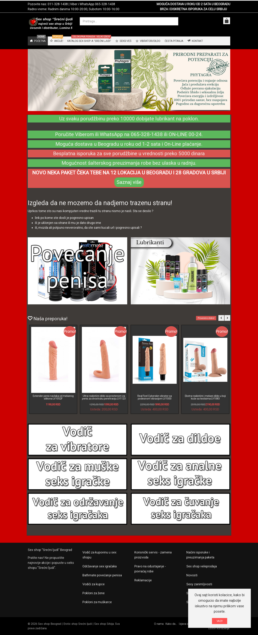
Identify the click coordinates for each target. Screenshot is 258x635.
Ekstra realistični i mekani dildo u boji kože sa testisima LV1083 (205, 397)
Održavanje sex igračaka (99, 566)
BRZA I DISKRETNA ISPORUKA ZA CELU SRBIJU (193, 9)
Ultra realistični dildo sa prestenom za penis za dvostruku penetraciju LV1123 (104, 397)
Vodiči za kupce (93, 584)
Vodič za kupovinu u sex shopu (99, 554)
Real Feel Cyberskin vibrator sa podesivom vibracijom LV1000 (154, 397)
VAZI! (220, 621)
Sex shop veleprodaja (201, 566)
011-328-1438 (58, 4)
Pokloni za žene (93, 593)
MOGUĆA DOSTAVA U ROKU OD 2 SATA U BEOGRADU (193, 4)
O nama (159, 624)
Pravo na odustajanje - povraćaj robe (150, 568)
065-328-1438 (105, 4)
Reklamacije (143, 580)
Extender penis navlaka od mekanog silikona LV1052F (53, 397)
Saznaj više (129, 182)
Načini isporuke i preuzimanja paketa (200, 554)
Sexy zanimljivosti (199, 584)
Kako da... (171, 624)
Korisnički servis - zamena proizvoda (153, 554)
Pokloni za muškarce (97, 602)
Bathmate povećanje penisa (102, 575)
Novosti (191, 575)
